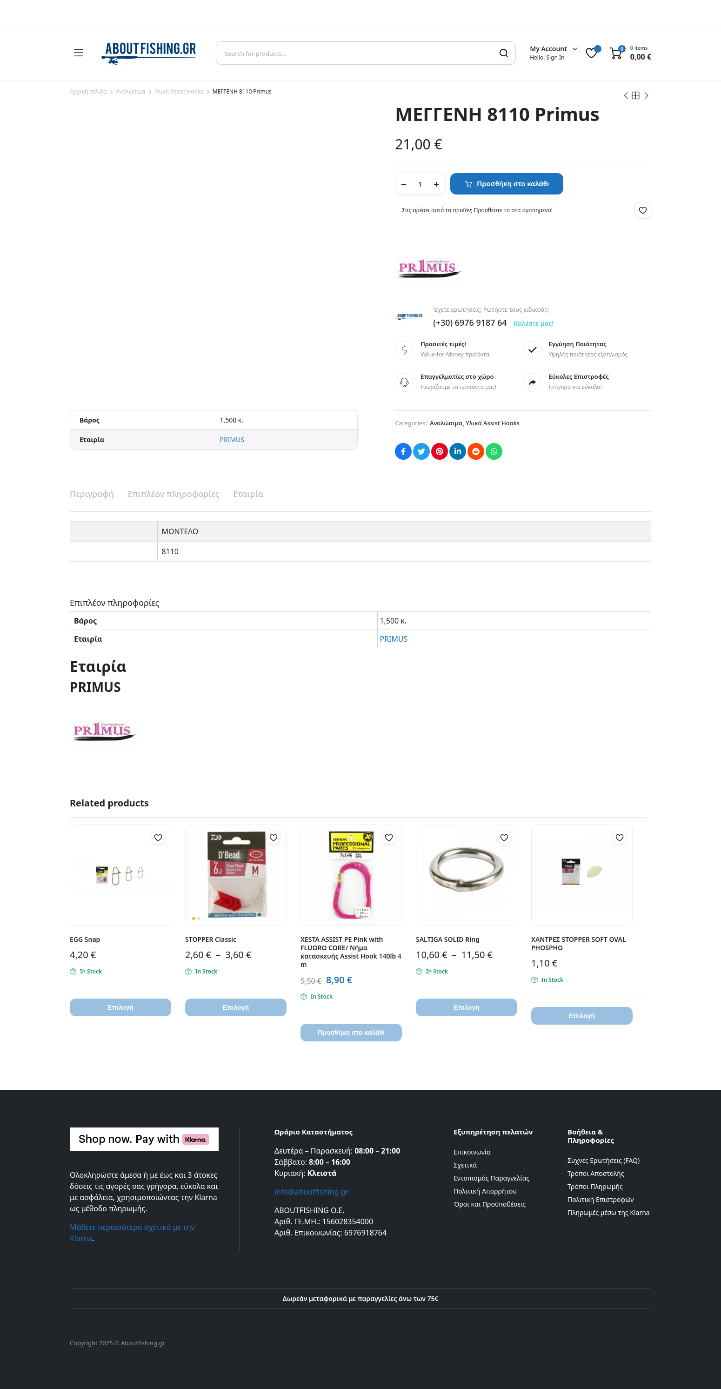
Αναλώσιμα (130, 91)
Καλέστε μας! (534, 323)
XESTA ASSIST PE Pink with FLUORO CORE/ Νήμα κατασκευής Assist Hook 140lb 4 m (350, 952)
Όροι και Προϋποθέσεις (490, 1204)
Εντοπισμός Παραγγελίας (491, 1178)
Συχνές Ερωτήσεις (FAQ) (603, 1160)
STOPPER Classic (210, 939)
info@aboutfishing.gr (311, 1192)
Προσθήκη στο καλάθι (513, 183)
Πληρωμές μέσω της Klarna (608, 1212)
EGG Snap (85, 939)
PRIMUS (232, 439)
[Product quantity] (420, 184)
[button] (642, 210)
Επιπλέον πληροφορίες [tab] (173, 493)
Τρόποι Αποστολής (595, 1173)
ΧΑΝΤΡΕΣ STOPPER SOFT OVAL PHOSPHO (578, 943)
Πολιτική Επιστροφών (600, 1199)
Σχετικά (465, 1165)
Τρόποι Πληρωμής (595, 1186)
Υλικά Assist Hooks (178, 91)
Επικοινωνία (472, 1151)
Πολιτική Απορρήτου (485, 1191)
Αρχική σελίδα (88, 91)
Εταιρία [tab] (248, 493)
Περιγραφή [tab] (92, 493)
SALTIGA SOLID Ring (448, 939)
